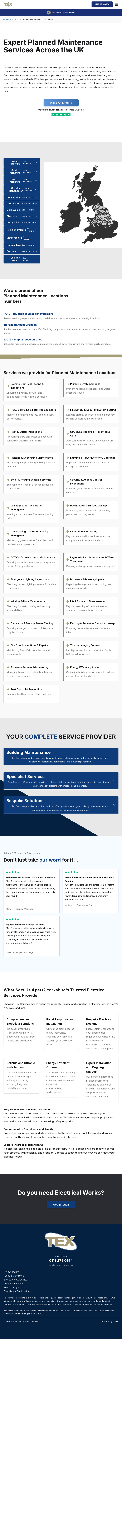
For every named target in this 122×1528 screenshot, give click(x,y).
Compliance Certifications (17, 1274)
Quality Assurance (13, 1266)
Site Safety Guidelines (15, 1262)
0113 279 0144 (102, 4)
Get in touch (61, 1187)
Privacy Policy (11, 1254)
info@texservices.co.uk (61, 1248)
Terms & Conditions (14, 1258)
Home (7, 19)
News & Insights (12, 1270)
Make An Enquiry (61, 102)
